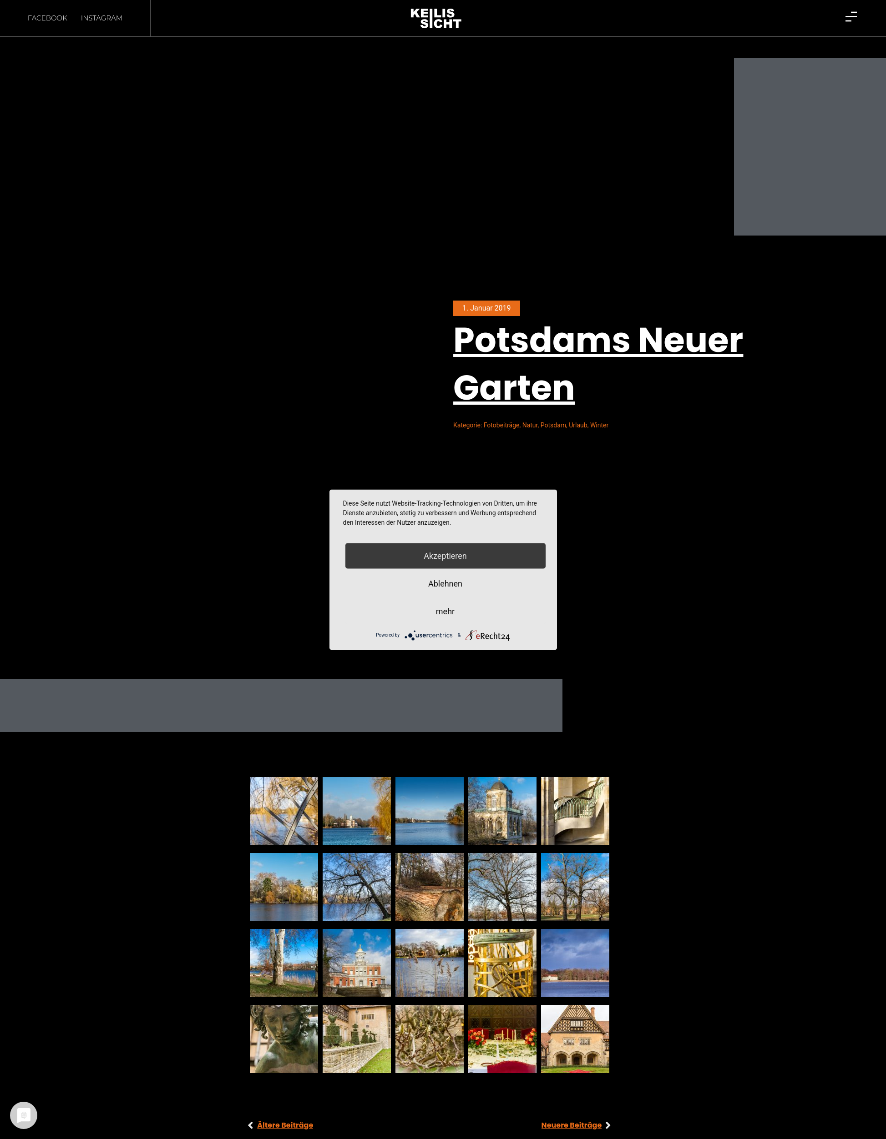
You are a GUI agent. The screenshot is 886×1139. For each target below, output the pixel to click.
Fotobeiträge (502, 409)
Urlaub (578, 409)
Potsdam (553, 409)
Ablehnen (445, 583)
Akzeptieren (445, 555)
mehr (445, 611)
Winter (599, 409)
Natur (530, 409)
